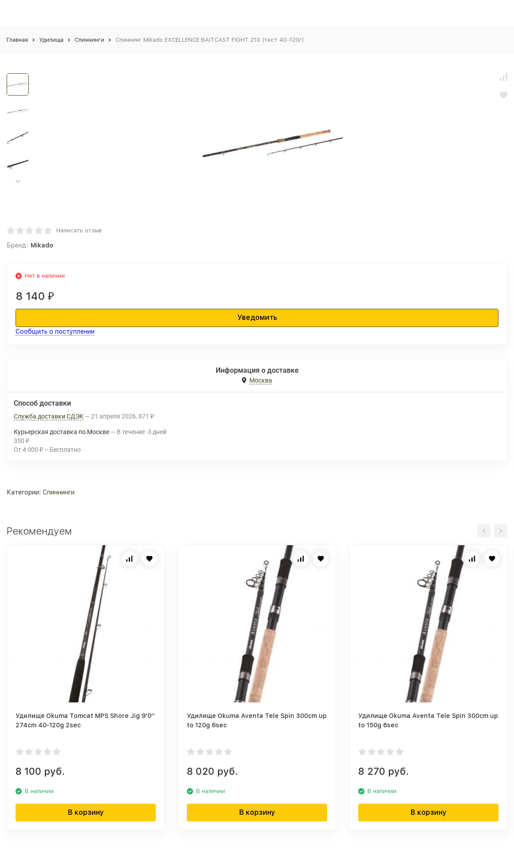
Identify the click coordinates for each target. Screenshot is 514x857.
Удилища (51, 39)
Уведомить (257, 317)
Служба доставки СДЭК (48, 416)
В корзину (86, 812)
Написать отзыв (79, 230)
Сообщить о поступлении (55, 331)
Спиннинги (89, 39)
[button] (18, 181)
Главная (17, 39)
